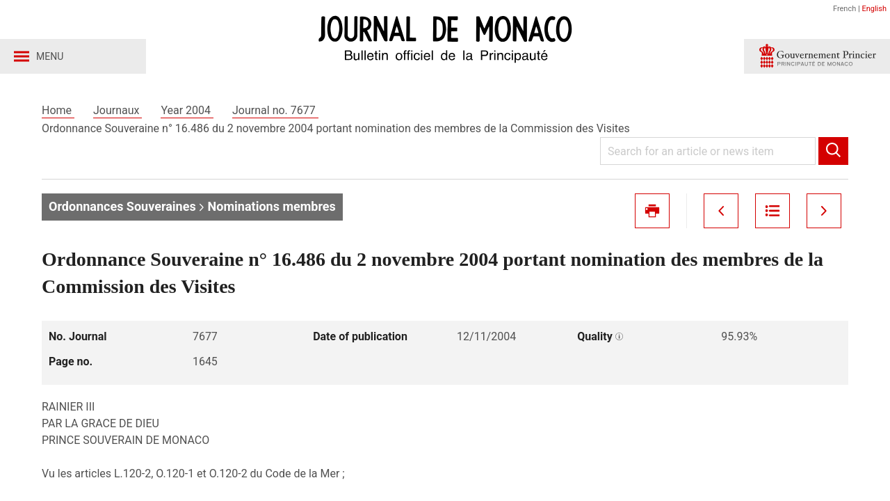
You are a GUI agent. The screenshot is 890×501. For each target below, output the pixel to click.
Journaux (117, 110)
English (874, 8)
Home (58, 110)
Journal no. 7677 (275, 110)
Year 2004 (187, 110)
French (844, 8)
